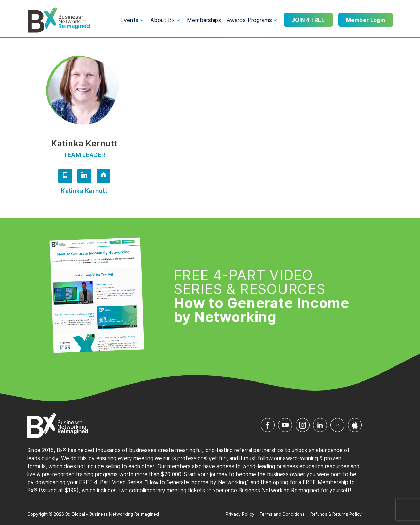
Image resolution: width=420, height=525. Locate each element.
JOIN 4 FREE (308, 19)
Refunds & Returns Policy (336, 514)
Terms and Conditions (282, 514)
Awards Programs (249, 19)
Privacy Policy (240, 514)
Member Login (365, 19)
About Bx (162, 19)
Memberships (204, 19)
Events (129, 19)
